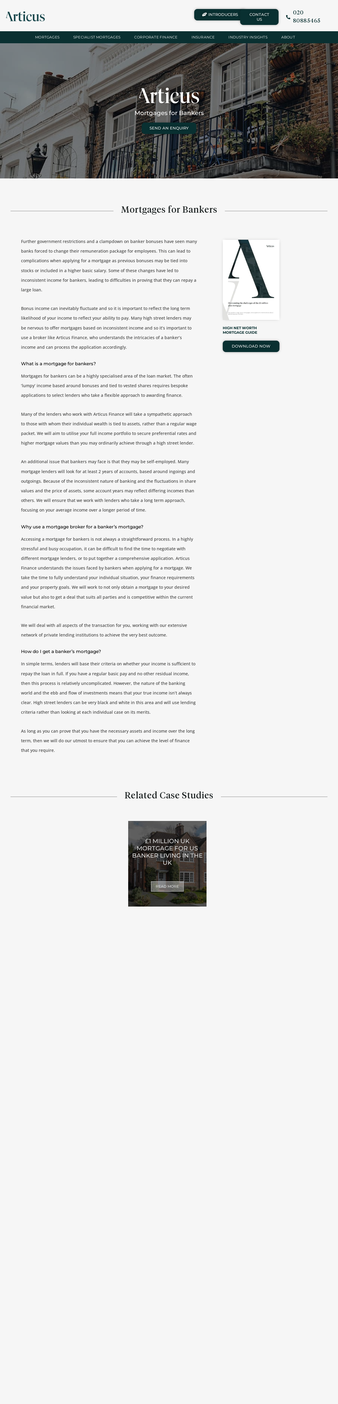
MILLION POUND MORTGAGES (126, 1270)
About (288, 37)
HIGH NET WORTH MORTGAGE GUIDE (240, 330)
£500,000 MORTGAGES (211, 1273)
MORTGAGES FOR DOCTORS (295, 1177)
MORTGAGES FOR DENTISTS (211, 1177)
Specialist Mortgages (96, 37)
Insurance (203, 37)
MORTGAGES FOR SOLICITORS (42, 1177)
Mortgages (47, 37)
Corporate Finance (155, 37)
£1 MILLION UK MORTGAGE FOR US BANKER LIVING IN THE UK (167, 851)
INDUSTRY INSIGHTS (247, 37)
